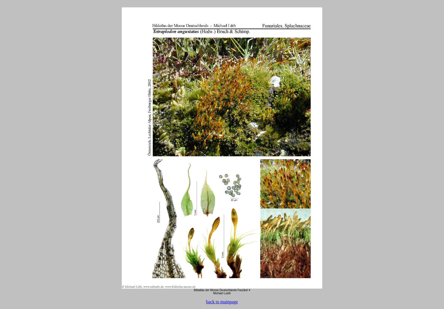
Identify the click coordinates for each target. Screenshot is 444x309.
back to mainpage (222, 301)
